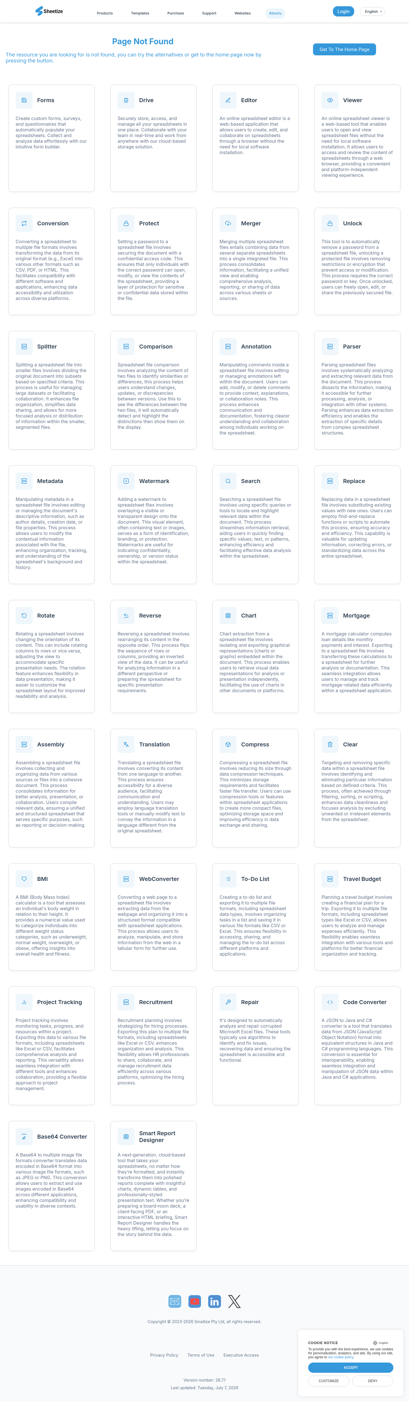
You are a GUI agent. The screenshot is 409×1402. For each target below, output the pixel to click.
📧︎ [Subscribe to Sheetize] (174, 1301)
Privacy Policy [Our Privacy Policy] (164, 1355)
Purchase (176, 13)
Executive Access (241, 1355)
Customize (329, 1381)
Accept (351, 1368)
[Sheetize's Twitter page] (234, 1301)
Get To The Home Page (344, 49)
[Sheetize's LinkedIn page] (214, 1301)
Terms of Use (200, 1355)
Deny (372, 1381)
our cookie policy (340, 1357)
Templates (140, 13)
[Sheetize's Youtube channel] (194, 1301)
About (274, 13)
